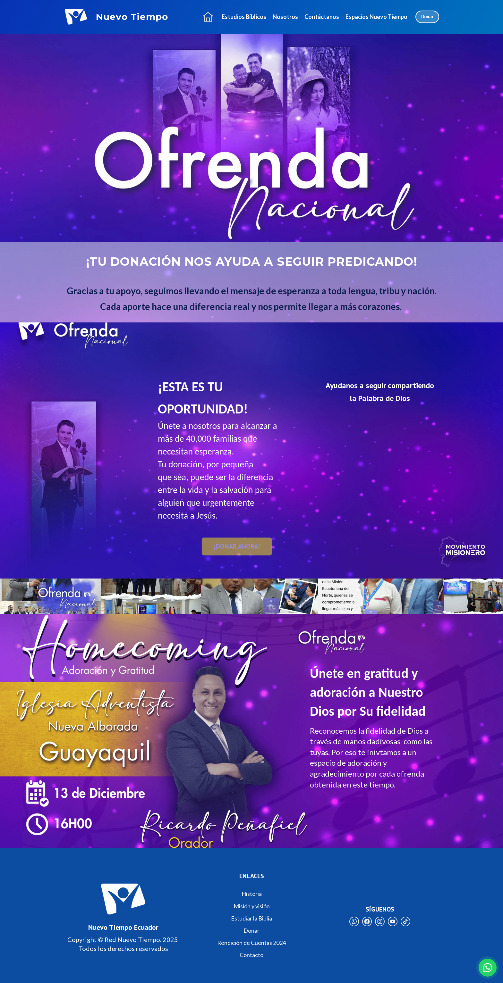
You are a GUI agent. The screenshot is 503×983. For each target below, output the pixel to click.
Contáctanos (321, 16)
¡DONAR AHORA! (236, 546)
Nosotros (285, 16)
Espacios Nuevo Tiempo (376, 16)
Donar (427, 16)
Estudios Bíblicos (244, 16)
